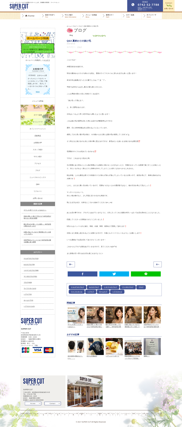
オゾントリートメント (38, 129)
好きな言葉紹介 (92, 356)
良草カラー (111, 15)
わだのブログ (94, 288)
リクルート (38, 191)
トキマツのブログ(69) (31, 270)
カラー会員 (131, 15)
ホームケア (103, 292)
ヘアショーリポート (112, 356)
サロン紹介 (70, 15)
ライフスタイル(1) (30, 288)
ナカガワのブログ (77, 288)
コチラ (47, 60)
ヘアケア (91, 292)
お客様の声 (38, 143)
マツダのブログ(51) (30, 276)
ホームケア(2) (28, 300)
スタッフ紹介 (38, 150)
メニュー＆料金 (37, 101)
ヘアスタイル (117, 292)
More (38, 92)
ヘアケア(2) (28, 294)
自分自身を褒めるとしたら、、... (75, 358)
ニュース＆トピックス (38, 177)
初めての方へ (50, 15)
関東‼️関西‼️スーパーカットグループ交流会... (132, 358)
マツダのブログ (127, 288)
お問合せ (169, 6)
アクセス (37, 163)
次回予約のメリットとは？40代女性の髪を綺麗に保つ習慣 (37, 241)
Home (30, 15)
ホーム (69, 26)
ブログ (74, 26)
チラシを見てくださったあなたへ (35, 210)
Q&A (37, 184)
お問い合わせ (38, 198)
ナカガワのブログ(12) (31, 258)
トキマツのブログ (110, 288)
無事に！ (147, 356)
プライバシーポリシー (156, 414)
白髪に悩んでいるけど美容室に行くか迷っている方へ (37, 233)
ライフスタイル (76, 292)
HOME (22, 413)
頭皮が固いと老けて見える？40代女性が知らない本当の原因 (37, 217)
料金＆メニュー (91, 15)
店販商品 (37, 136)
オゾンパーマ (152, 15)
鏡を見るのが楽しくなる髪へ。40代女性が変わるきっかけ (37, 225)
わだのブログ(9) (29, 264)
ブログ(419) (28, 282)
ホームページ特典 (74, 414)
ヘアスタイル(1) (29, 306)
